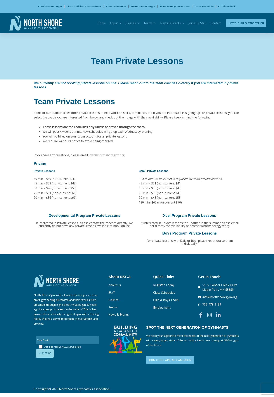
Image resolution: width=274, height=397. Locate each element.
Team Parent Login (143, 6)
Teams (148, 23)
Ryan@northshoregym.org (107, 155)
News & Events (171, 23)
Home (100, 23)
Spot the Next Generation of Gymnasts (189, 327)
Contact (215, 23)
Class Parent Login (50, 6)
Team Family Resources (175, 6)
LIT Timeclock (227, 6)
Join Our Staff (197, 23)
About (114, 23)
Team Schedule (204, 6)
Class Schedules (116, 6)
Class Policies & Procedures (84, 6)
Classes (131, 23)
